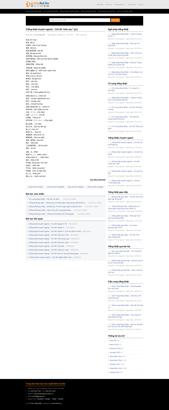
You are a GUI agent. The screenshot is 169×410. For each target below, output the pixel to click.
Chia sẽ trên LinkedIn (76, 187)
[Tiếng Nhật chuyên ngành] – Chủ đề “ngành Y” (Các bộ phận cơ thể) (55, 231)
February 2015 (115, 348)
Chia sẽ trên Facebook (55, 187)
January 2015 (115, 352)
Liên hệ (140, 4)
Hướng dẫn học (120, 4)
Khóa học (109, 4)
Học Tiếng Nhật (37, 4)
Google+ (48, 399)
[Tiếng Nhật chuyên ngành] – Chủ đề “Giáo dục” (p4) (49, 242)
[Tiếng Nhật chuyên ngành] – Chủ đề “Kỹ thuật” (46, 246)
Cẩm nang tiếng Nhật (124, 11)
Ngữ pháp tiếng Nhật (34, 11)
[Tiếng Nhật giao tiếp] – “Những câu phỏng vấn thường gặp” (51, 214)
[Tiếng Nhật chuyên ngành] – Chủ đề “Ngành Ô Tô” (48, 224)
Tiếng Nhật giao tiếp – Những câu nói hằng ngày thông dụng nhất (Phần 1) (57, 203)
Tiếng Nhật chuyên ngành (69, 11)
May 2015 (113, 340)
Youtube (60, 399)
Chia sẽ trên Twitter (36, 187)
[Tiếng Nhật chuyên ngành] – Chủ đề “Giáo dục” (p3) (49, 250)
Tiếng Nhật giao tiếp (88, 11)
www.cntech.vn (57, 403)
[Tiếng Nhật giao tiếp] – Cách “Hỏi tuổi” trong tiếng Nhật (50, 210)
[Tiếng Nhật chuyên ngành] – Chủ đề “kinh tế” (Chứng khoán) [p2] (53, 253)
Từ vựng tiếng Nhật (50, 11)
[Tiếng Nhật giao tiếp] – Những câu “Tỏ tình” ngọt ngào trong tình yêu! (55, 206)
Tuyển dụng (132, 4)
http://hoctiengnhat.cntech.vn (43, 394)
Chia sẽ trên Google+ (96, 187)
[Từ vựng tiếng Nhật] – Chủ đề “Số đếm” (44, 199)
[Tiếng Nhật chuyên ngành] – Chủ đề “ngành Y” (47, 228)
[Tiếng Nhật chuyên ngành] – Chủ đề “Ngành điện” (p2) (50, 257)
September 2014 (116, 368)
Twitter (54, 399)
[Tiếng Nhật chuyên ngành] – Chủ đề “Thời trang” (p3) (49, 239)
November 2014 (116, 360)
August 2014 (114, 372)
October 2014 (115, 364)
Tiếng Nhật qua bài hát (106, 11)
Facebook (40, 399)
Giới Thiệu (99, 4)
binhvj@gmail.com (39, 396)
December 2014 (116, 356)
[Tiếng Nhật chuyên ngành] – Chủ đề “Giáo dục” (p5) (49, 235)
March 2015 (114, 344)
